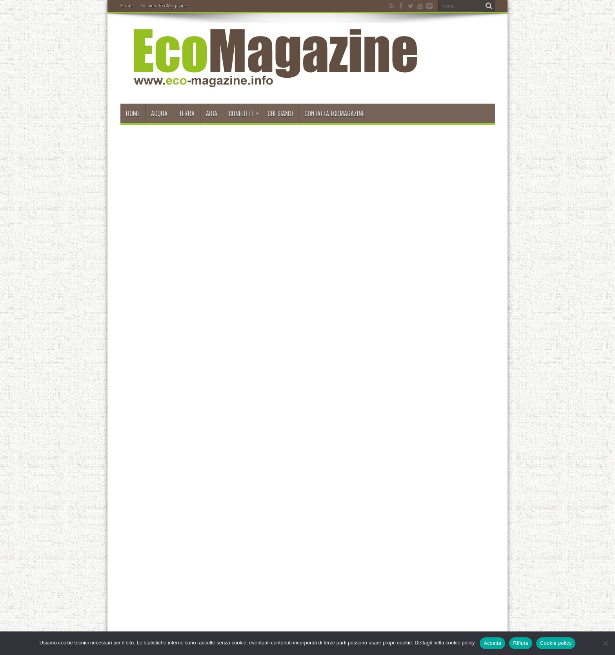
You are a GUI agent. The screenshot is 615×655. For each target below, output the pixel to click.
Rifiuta (520, 643)
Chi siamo (280, 113)
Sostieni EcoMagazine (164, 6)
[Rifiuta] (605, 643)
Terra (187, 113)
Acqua (159, 113)
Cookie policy (556, 643)
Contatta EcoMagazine (334, 113)
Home (126, 6)
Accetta (492, 643)
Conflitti (244, 113)
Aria (211, 113)
